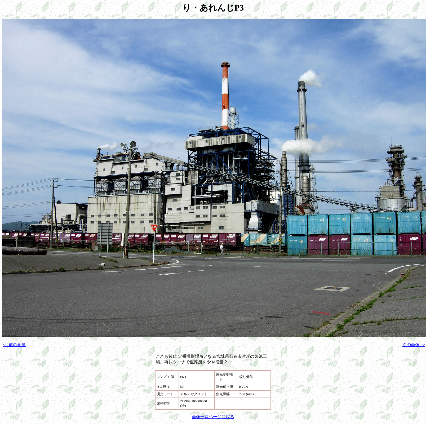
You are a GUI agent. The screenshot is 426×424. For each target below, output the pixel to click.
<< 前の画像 (14, 344)
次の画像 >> (413, 344)
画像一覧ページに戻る (213, 416)
